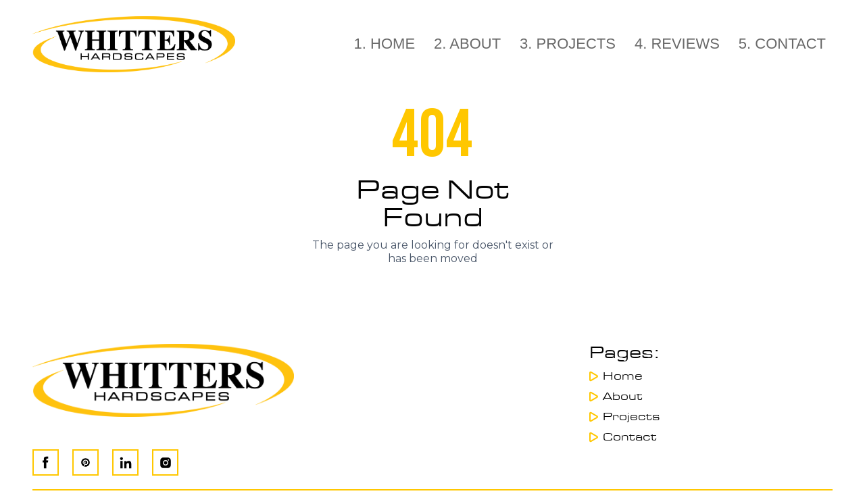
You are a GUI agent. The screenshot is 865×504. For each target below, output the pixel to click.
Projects (631, 417)
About (623, 396)
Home (623, 376)
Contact (630, 437)
